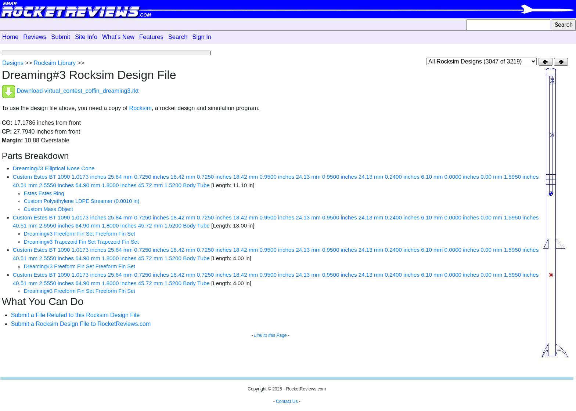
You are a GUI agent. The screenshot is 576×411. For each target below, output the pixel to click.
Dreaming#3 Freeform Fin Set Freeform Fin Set (79, 234)
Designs (13, 63)
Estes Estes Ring (44, 193)
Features (151, 36)
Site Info (86, 36)
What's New (118, 36)
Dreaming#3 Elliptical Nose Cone (54, 168)
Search (178, 36)
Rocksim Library (55, 63)
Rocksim (140, 108)
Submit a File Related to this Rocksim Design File (75, 315)
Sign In (201, 36)
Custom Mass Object (48, 209)
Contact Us (287, 401)
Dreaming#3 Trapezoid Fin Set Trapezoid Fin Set (81, 242)
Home (10, 36)
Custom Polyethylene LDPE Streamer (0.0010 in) (82, 201)
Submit (60, 36)
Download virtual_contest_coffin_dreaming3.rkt (77, 91)
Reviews (34, 36)
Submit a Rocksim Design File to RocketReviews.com (81, 324)
